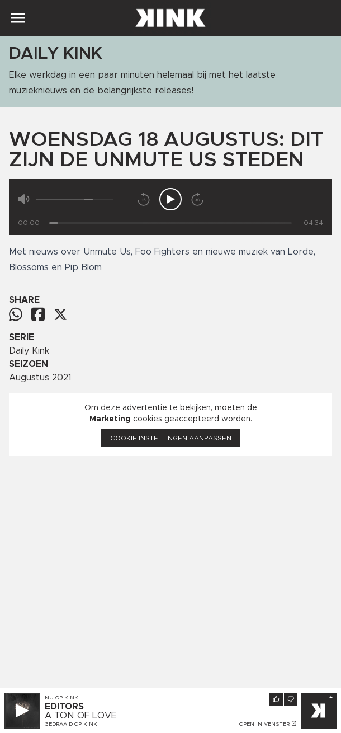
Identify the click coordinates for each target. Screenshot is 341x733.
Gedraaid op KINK (71, 724)
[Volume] (74, 199)
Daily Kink (29, 350)
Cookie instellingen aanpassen (170, 438)
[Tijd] (170, 223)
